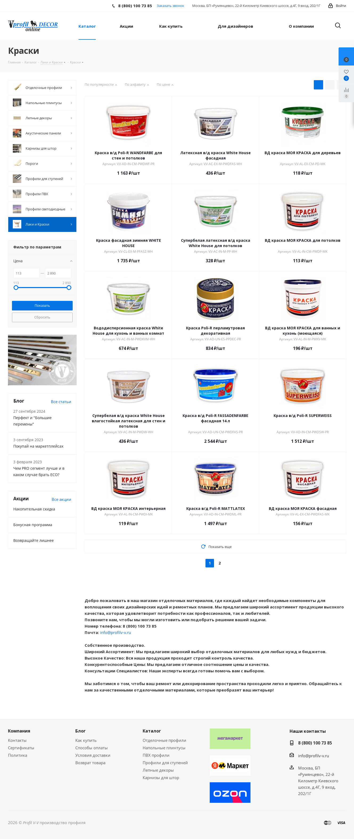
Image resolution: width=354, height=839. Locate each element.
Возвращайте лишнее (33, 540)
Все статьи (61, 401)
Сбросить (42, 317)
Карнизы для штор (161, 777)
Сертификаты (21, 747)
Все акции (61, 499)
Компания (19, 731)
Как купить (86, 740)
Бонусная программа (32, 524)
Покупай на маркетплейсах (38, 446)
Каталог (152, 731)
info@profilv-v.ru (115, 632)
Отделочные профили (164, 740)
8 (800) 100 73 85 (315, 743)
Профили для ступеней (165, 762)
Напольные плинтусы (164, 747)
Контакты (17, 740)
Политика (17, 755)
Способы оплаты (91, 747)
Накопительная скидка (34, 508)
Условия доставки (92, 755)
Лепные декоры (158, 770)
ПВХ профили (156, 755)
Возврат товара (90, 762)
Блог (80, 731)
